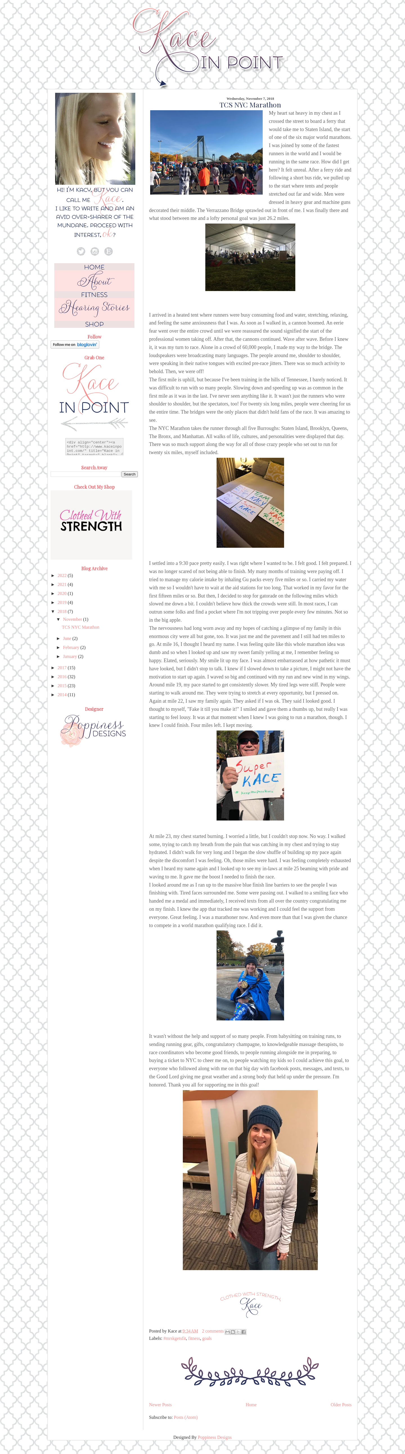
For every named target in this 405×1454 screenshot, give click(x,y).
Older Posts (341, 1404)
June (67, 638)
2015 (63, 685)
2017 (63, 667)
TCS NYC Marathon (250, 104)
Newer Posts (160, 1404)
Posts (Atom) (186, 1417)
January (70, 656)
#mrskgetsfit (174, 1338)
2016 (63, 676)
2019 (63, 602)
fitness (194, 1338)
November (73, 619)
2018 (63, 611)
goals (207, 1338)
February (71, 647)
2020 (63, 593)
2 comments (213, 1331)
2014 (63, 694)
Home (251, 1404)
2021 (63, 584)
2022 (63, 575)
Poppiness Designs (214, 1437)
